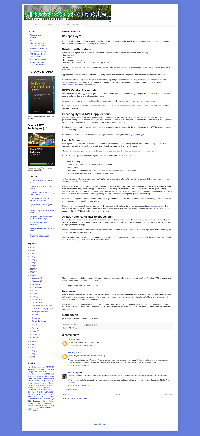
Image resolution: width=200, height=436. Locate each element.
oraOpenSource (77, 181)
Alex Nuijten (72, 353)
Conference (49, 376)
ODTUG (51, 390)
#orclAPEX (33, 38)
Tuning (36, 408)
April (34, 328)
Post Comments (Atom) (80, 398)
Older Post (168, 394)
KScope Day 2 (37, 299)
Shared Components (45, 403)
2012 (32, 347)
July (33, 293)
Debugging (37, 378)
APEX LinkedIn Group (37, 54)
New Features (42, 390)
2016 (32, 272)
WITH (29, 410)
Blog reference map (37, 62)
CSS (52, 374)
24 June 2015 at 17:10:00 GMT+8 (80, 345)
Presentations (54, 24)
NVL (52, 387)
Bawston (35, 315)
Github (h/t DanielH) (37, 43)
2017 (32, 269)
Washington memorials (40, 312)
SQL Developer (34, 401)
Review (47, 399)
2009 (32, 357)
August (35, 290)
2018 (32, 266)
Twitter (47, 408)
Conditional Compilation (35, 376)
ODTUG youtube (68, 299)
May (34, 325)
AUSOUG (50, 367)
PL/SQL (39, 394)
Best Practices (39, 371)
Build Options (32, 374)
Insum (128, 106)
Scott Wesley (74, 325)
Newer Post (67, 394)
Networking (32, 390)
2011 (32, 351)
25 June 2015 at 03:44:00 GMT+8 (80, 385)
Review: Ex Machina (39, 321)
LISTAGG (38, 387)
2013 (32, 344)
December (36, 278)
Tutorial (41, 408)
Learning (86, 24)
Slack (32, 40)
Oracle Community (45, 392)
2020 (32, 260)
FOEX (154, 94)
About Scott (39, 24)
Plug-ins (51, 396)
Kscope (75, 328)
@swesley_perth (36, 35)
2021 (32, 257)
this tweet (105, 240)
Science (51, 401)
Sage (44, 401)
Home (28, 24)
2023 (32, 253)
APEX (70, 328)
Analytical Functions (36, 369)
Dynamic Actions (34, 381)
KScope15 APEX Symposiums (42, 309)
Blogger (104, 424)
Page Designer (49, 394)
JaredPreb (72, 339)
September (36, 287)
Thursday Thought (41, 405)
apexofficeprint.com (70, 85)
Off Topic (31, 392)
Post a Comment (71, 390)
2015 (32, 275)
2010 (32, 354)
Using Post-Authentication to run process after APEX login (41, 218)
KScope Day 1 (37, 302)
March (34, 331)
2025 (32, 247)
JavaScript (50, 385)
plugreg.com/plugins (136, 135)
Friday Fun (45, 381)
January (35, 337)
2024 (32, 250)
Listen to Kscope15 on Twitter (42, 305)
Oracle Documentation (37, 65)
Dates (30, 378)
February (35, 334)
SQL (52, 399)
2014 (32, 341)
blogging (35, 410)
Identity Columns (33, 383)
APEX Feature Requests (38, 49)
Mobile (46, 387)
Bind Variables (49, 371)
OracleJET (31, 394)
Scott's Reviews (35, 57)
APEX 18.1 (41, 367)
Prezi (42, 399)
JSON (43, 385)
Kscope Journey (37, 318)
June (34, 297)
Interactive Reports (34, 385)
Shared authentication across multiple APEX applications (40, 236)
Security (30, 403)
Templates (31, 405)
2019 (32, 263)
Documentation (49, 378)
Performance (32, 396)
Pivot (42, 396)
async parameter (157, 206)
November (36, 281)
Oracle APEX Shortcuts (38, 46)
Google (52, 381)
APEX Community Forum (38, 51)
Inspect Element (48, 383)
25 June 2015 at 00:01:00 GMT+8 (80, 365)
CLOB (39, 374)
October (35, 284)
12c (29, 367)
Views (52, 408)
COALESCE (46, 374)
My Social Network (71, 24)
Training (51, 405)
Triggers (30, 408)
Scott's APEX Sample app (39, 59)
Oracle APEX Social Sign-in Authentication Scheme (39, 199)
